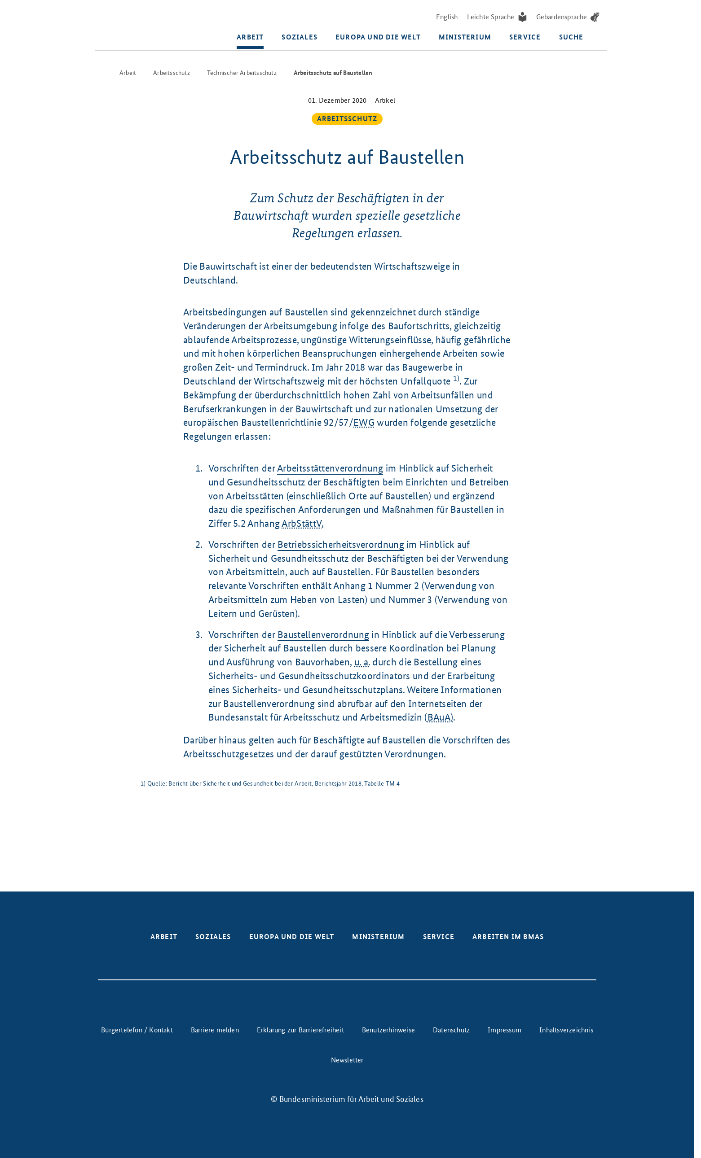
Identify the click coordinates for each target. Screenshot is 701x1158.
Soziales (299, 38)
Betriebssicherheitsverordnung (341, 543)
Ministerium (465, 38)
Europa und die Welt (378, 38)
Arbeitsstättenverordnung (330, 467)
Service (525, 38)
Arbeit (250, 38)
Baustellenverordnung (323, 633)
